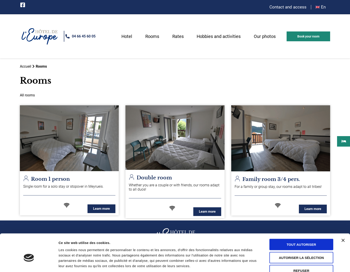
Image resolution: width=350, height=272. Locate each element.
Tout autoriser (301, 221)
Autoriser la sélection (301, 234)
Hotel (126, 36)
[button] (308, 37)
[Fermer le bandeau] (343, 216)
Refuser (301, 247)
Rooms (152, 36)
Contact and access (287, 7)
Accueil (25, 66)
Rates (178, 36)
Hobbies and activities (219, 36)
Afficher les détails (73, 263)
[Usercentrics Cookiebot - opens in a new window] (28, 263)
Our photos (265, 36)
